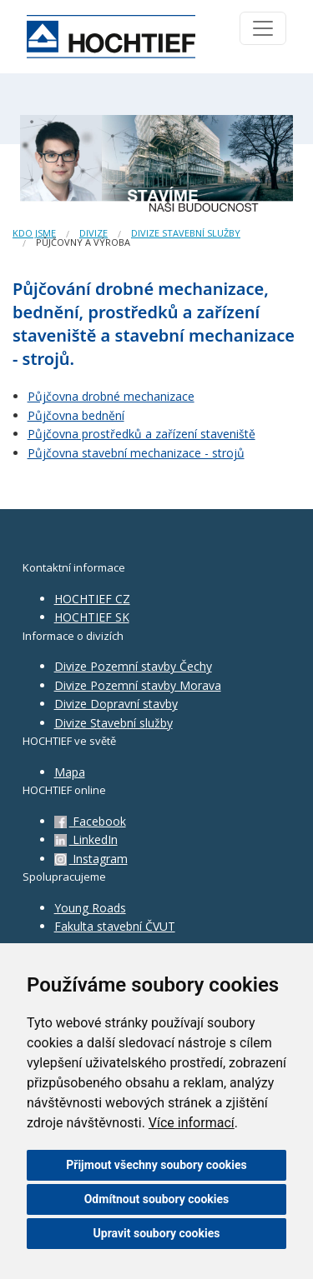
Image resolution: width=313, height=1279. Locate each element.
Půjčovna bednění (76, 415)
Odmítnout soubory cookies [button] (157, 1199)
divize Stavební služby (185, 233)
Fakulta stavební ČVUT (114, 926)
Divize (93, 233)
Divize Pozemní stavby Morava (137, 685)
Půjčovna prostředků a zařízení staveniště (141, 434)
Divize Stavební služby (113, 723)
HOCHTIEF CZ (92, 599)
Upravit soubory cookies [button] (156, 1233)
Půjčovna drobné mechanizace (111, 396)
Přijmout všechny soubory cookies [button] (156, 1165)
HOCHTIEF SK (91, 617)
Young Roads (90, 908)
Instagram (91, 859)
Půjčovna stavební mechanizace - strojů (136, 453)
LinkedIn (86, 839)
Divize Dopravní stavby (116, 704)
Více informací (192, 1123)
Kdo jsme (34, 233)
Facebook (90, 821)
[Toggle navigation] (263, 28)
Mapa (69, 772)
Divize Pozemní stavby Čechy (133, 666)
